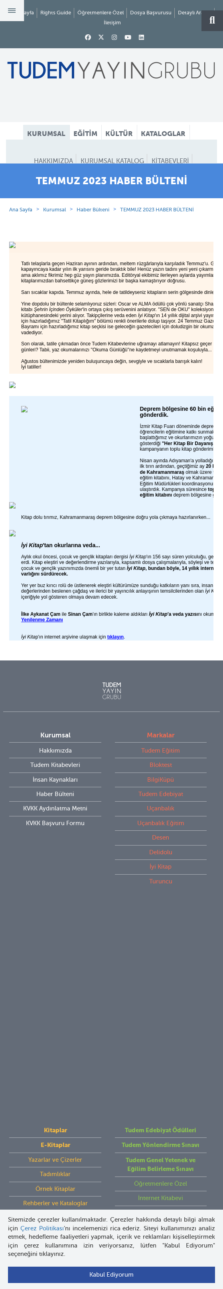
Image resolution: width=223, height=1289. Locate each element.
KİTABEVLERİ (170, 161)
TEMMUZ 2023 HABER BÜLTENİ (157, 244)
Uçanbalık (160, 843)
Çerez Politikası (42, 1228)
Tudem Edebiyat (160, 828)
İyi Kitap (161, 901)
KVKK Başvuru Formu (55, 857)
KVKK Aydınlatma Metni (55, 843)
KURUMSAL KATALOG (112, 161)
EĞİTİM (85, 134)
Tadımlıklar (55, 971)
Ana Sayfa (20, 244)
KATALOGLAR (163, 134)
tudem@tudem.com (111, 1140)
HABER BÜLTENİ (111, 175)
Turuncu (160, 916)
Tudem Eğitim (160, 785)
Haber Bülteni (93, 244)
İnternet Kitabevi (160, 995)
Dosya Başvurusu (151, 13)
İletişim (112, 23)
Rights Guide (55, 13)
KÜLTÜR (119, 134)
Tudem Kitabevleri (55, 799)
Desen (160, 872)
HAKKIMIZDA (53, 161)
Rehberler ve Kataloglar (55, 1000)
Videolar (55, 1015)
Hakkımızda (55, 785)
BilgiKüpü (160, 814)
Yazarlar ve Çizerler (55, 957)
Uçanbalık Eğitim (160, 857)
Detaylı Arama (194, 13)
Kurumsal (54, 244)
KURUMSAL (46, 134)
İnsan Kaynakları (55, 814)
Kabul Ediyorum (111, 1274)
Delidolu (160, 886)
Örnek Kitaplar (55, 986)
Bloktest (161, 799)
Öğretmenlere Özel (100, 13)
